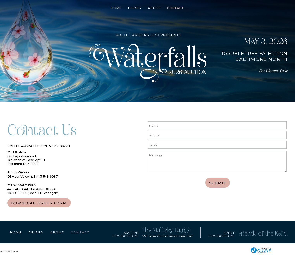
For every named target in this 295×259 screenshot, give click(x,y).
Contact (175, 8)
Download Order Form (39, 203)
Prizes (134, 8)
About (154, 8)
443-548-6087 (47, 176)
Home (116, 8)
